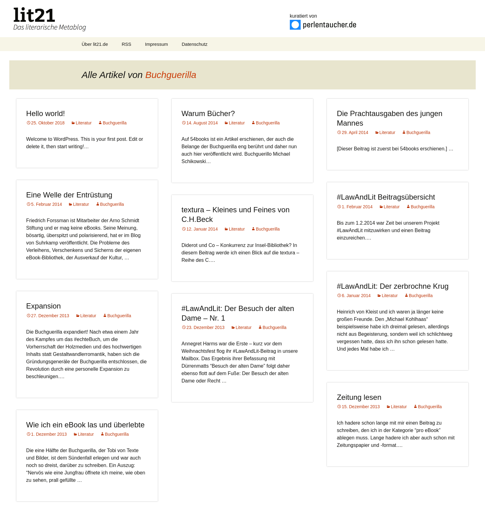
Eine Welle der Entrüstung (69, 195)
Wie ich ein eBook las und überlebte (85, 425)
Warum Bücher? (208, 113)
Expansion (43, 306)
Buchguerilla (170, 75)
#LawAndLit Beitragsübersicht (386, 197)
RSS (126, 44)
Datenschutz (194, 44)
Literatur (84, 122)
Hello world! (45, 113)
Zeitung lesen (359, 397)
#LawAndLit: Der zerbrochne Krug (393, 286)
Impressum (156, 44)
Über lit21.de (95, 44)
